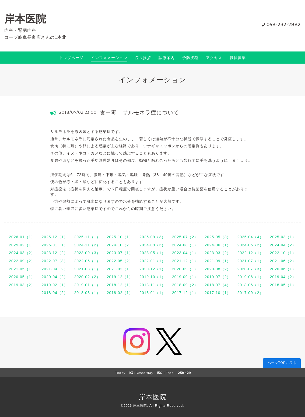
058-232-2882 (284, 24)
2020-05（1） (22, 277)
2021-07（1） (250, 261)
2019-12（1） (120, 277)
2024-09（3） (152, 245)
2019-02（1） (54, 285)
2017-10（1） (218, 293)
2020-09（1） (185, 269)
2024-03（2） (22, 253)
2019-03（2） (22, 285)
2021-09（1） (218, 261)
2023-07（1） (120, 253)
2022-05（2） (120, 261)
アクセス (214, 58)
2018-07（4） (218, 285)
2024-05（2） (250, 245)
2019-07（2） (218, 277)
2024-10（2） (120, 245)
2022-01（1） (152, 261)
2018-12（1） (120, 285)
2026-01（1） (22, 237)
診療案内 (167, 58)
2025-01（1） (54, 245)
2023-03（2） (218, 253)
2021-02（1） (120, 269)
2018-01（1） (152, 293)
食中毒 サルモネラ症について (139, 112)
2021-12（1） (185, 261)
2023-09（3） (87, 253)
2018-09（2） (185, 285)
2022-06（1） (87, 261)
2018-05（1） (283, 285)
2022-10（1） (283, 253)
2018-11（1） (152, 285)
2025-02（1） (22, 245)
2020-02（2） (87, 277)
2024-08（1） (185, 245)
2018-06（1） (250, 285)
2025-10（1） (120, 237)
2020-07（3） (250, 269)
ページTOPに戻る (282, 363)
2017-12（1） (185, 293)
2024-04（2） (283, 245)
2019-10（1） (152, 277)
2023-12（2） (54, 253)
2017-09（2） (250, 293)
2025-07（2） (185, 237)
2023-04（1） (185, 253)
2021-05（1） (22, 269)
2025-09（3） (152, 237)
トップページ (71, 58)
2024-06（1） (218, 245)
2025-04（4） (250, 237)
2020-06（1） (283, 269)
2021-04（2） (54, 269)
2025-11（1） (87, 237)
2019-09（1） (185, 277)
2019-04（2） (283, 277)
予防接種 (190, 58)
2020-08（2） (218, 269)
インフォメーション (109, 58)
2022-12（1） (250, 253)
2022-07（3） (54, 261)
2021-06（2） (283, 261)
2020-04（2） (54, 277)
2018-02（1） (120, 293)
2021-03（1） (87, 269)
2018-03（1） (87, 293)
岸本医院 (25, 19)
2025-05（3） (218, 237)
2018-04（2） (54, 293)
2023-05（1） (152, 253)
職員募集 (238, 58)
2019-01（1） (87, 285)
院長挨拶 (143, 58)
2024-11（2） (87, 245)
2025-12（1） (54, 237)
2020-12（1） (152, 269)
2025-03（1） (283, 237)
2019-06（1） (250, 277)
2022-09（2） (22, 261)
